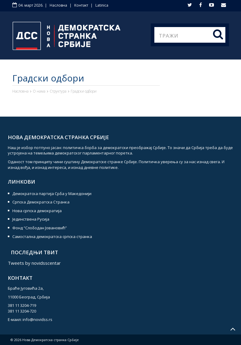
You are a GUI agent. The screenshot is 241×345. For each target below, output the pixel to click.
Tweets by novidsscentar (34, 263)
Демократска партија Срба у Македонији (51, 193)
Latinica (101, 5)
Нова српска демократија (37, 210)
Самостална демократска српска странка (52, 236)
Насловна (58, 5)
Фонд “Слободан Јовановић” (39, 228)
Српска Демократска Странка (41, 202)
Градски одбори (84, 91)
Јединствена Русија (30, 219)
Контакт (81, 5)
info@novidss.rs (37, 319)
